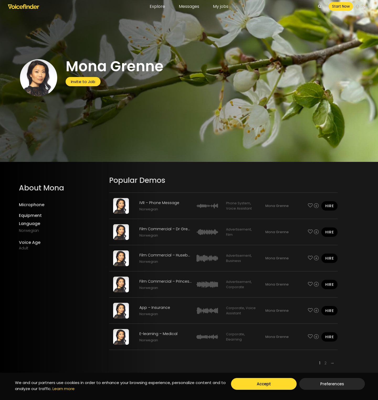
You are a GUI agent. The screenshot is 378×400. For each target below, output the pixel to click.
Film (229, 234)
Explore (157, 6)
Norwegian (148, 209)
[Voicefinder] (23, 6)
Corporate (235, 287)
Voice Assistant (239, 208)
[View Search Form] (319, 6)
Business (233, 261)
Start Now (341, 6)
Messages (189, 6)
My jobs (220, 6)
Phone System (238, 203)
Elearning (234, 339)
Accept (264, 384)
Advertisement (238, 229)
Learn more (63, 388)
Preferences (332, 384)
